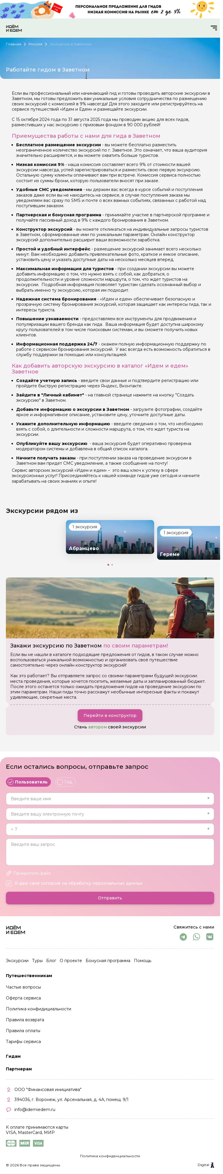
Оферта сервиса (23, 998)
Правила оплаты (23, 1030)
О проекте (71, 961)
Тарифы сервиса (23, 1041)
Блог (51, 961)
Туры (37, 961)
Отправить (110, 898)
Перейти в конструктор (110, 715)
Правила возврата (25, 1019)
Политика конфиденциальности (110, 1156)
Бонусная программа (108, 961)
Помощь (142, 961)
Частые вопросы (23, 987)
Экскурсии (17, 961)
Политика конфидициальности (38, 1009)
